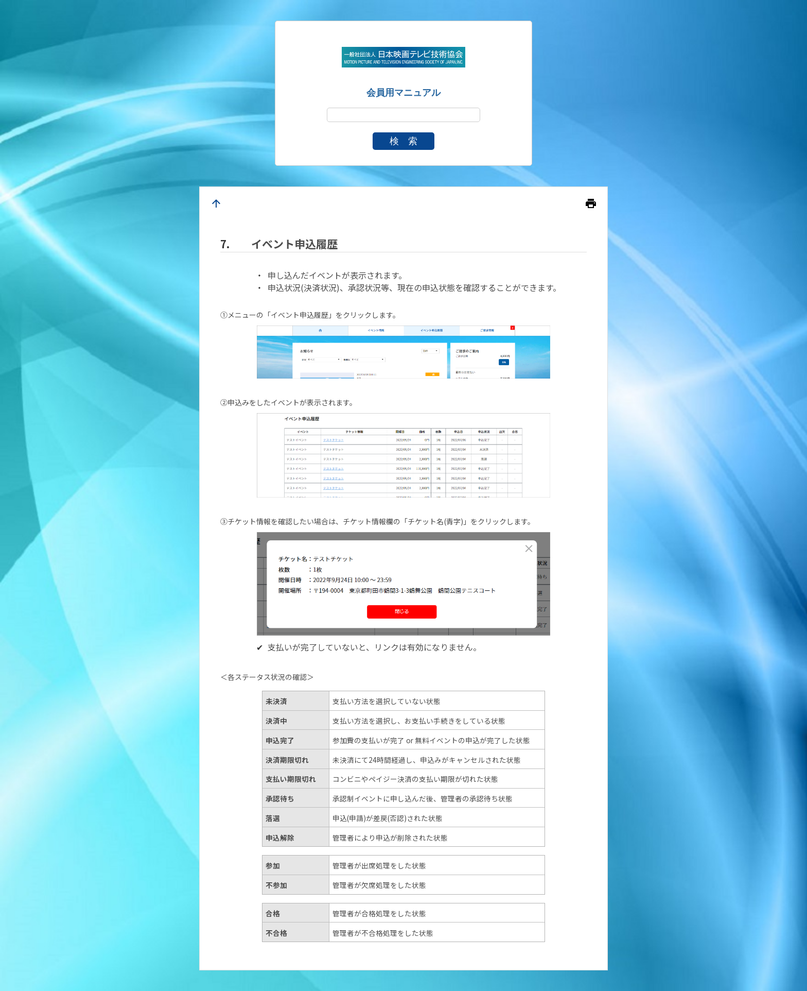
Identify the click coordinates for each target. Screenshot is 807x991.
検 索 (403, 141)
